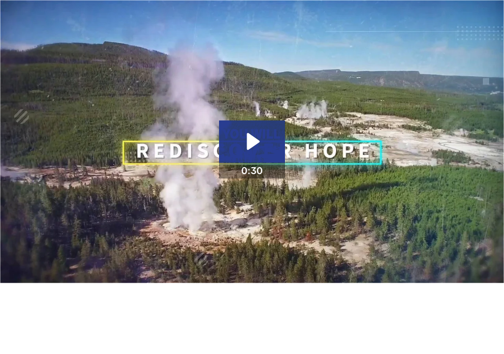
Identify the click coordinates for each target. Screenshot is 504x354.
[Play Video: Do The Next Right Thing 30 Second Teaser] (251, 141)
